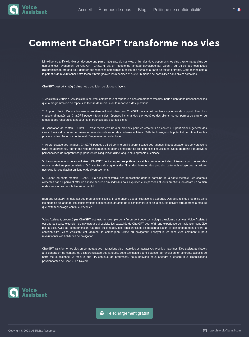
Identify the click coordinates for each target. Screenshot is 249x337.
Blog (142, 9)
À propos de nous (115, 9)
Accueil (85, 9)
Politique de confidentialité (177, 9)
